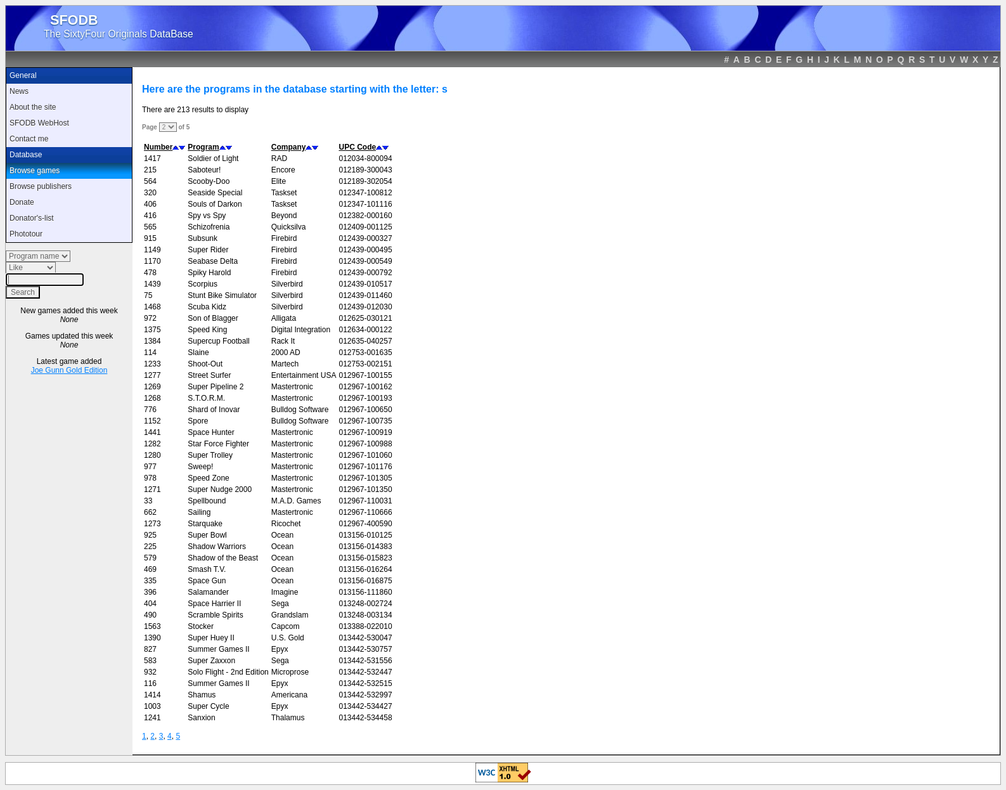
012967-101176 (365, 466)
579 (150, 558)
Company (288, 147)
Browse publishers (41, 186)
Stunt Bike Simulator (222, 295)
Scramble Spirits (215, 615)
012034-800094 (365, 158)
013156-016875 (365, 580)
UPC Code (357, 147)
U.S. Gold (287, 637)
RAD (279, 158)
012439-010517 (365, 284)
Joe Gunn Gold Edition (69, 370)
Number (158, 147)
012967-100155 (365, 375)
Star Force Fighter (218, 443)
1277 (152, 375)
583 (150, 660)
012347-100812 (365, 192)
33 (148, 500)
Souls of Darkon (215, 204)
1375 (152, 329)
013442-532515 (365, 683)
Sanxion (201, 717)
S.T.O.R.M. (206, 398)
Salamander (208, 592)
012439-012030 (365, 306)
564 (150, 181)
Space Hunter (211, 432)
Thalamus (288, 717)
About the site (33, 107)
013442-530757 (365, 649)
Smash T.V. (207, 569)
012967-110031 (365, 500)
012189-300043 (365, 169)
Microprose (290, 672)
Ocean (282, 535)
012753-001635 (365, 352)
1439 (152, 284)
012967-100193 (365, 398)
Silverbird (287, 284)
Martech (285, 363)
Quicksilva (288, 227)
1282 (152, 443)
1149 (152, 249)
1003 (152, 706)
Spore (198, 421)
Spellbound (207, 500)
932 (150, 672)
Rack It (283, 341)
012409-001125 (365, 227)
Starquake (205, 523)
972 (150, 318)
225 (150, 546)
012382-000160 (365, 215)
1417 (152, 158)
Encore (283, 169)
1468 (152, 306)
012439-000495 (365, 249)
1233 (152, 363)
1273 (152, 523)
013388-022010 (365, 626)
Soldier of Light (213, 158)
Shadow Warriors (217, 546)
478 (150, 272)
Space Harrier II (214, 603)
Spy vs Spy (207, 215)
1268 (152, 398)
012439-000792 (365, 272)
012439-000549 (365, 261)
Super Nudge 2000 (220, 489)
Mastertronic (292, 386)
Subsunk (202, 238)
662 (150, 512)
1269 (152, 386)
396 (150, 592)
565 (150, 227)
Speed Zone (208, 478)
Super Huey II (211, 637)
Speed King (207, 329)
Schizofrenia (208, 227)
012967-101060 (365, 455)
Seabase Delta (213, 261)
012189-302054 (365, 181)
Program (203, 147)
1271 (152, 489)
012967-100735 (365, 421)
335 (150, 580)
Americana (289, 694)
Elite (278, 181)
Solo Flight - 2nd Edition (228, 672)
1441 (152, 432)
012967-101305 (365, 478)
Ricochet (286, 523)
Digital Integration (300, 329)
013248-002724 (365, 603)
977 (150, 466)
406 (150, 204)
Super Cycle (208, 706)
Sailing (199, 512)
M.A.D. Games (296, 500)
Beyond (284, 215)
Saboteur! (204, 169)
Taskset (284, 192)
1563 (152, 626)
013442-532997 (365, 694)
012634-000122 (365, 329)
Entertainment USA (304, 375)
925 (150, 535)
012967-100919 (365, 432)
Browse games (35, 170)
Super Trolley (210, 455)
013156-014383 (365, 546)
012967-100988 (365, 443)
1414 (152, 694)
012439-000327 (365, 238)
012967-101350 (365, 489)
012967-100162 (365, 386)
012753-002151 (365, 363)
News (19, 91)
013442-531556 (365, 660)
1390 (152, 637)
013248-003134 (365, 615)
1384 (152, 341)
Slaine (198, 352)
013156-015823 (365, 558)
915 (150, 238)
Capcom (285, 626)
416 (150, 215)
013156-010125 (365, 535)
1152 (152, 421)
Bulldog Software (300, 409)
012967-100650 (365, 409)
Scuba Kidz (207, 306)
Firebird (284, 238)
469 (150, 569)
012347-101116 (365, 204)
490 (150, 615)
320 (150, 192)
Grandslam (290, 615)
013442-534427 (365, 706)
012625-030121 (365, 318)
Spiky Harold (209, 272)
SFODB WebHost (39, 123)
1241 (152, 717)
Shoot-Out (205, 363)
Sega (280, 603)
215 (150, 169)
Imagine (285, 592)
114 (150, 352)
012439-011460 (365, 295)
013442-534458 (365, 717)
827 (150, 649)
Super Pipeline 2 (215, 386)
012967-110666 (365, 512)
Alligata (283, 318)
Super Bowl (207, 535)
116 (150, 683)
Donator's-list (32, 218)
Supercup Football (218, 341)
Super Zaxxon (211, 660)
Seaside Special (215, 192)
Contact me (29, 138)
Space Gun (207, 580)
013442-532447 (365, 672)
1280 (152, 455)
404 (150, 603)
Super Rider (208, 249)
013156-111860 (365, 592)
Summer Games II (218, 649)
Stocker (201, 626)
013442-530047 (365, 637)
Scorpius (202, 284)
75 (148, 295)
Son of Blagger (213, 318)
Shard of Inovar (214, 409)
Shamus (202, 694)
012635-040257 (365, 341)
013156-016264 (365, 569)
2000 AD (285, 352)
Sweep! (200, 466)
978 (150, 478)
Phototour (26, 234)
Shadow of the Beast (223, 558)
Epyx (279, 649)
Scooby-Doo (208, 181)
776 (150, 409)
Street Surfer (209, 375)
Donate (22, 202)
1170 (152, 261)
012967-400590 (365, 523)
